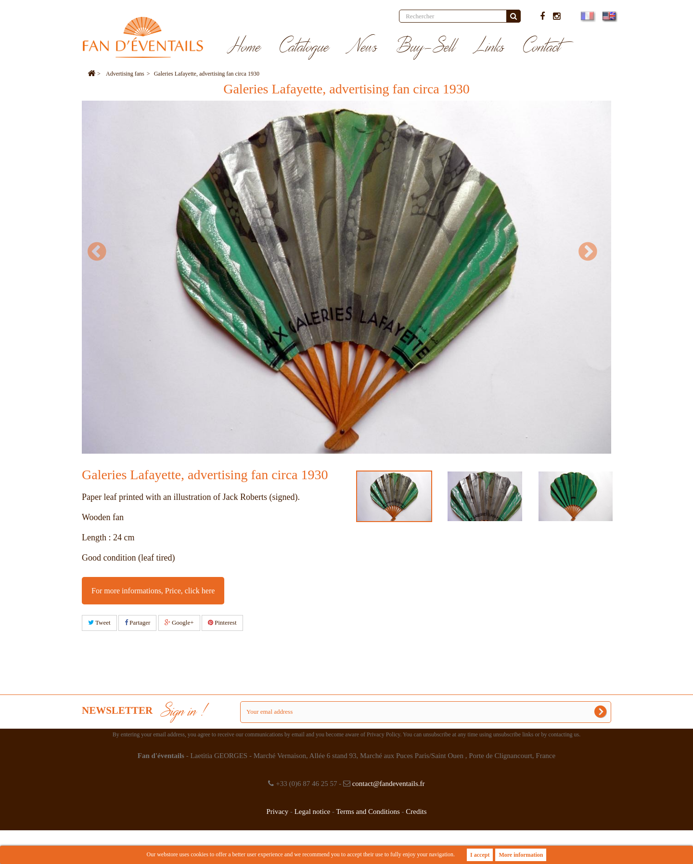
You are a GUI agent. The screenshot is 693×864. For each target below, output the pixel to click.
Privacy (277, 811)
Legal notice (313, 811)
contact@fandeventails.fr (388, 783)
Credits (416, 811)
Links (489, 47)
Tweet (99, 622)
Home (244, 47)
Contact (542, 47)
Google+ (179, 622)
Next (592, 251)
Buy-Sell (426, 47)
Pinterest (222, 622)
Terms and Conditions (367, 811)
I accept (479, 854)
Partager (138, 622)
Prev (101, 251)
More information (521, 854)
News (362, 47)
